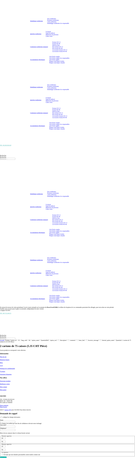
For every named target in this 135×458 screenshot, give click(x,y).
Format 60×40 (56, 43)
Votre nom (3, 425)
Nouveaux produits (5, 381)
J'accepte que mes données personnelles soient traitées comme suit (21, 454)
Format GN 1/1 (56, 42)
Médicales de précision (52, 34)
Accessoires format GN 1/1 (59, 50)
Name (1, 420)
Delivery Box (56, 45)
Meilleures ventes (5, 384)
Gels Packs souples (54, 56)
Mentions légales (4, 360)
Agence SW (7, 410)
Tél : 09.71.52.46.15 (5, 313)
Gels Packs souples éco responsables (59, 58)
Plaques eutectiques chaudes (57, 62)
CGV (1, 365)
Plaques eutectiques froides (56, 61)
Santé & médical (50, 33)
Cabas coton (49, 36)
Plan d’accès (3, 407)
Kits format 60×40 (57, 48)
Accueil (2, 340)
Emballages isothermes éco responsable (58, 23)
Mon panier (3, 390)
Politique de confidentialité (7, 368)
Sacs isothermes (51, 18)
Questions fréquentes (6, 374)
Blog (1, 362)
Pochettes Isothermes (53, 20)
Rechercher (3, 155)
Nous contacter (4, 405)
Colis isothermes (51, 22)
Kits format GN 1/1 (57, 47)
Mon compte (3, 387)
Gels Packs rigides (54, 59)
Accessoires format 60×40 (59, 51)
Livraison (48, 31)
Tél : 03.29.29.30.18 (5, 145)
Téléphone (3, 428)
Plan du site (3, 357)
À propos (2, 371)
